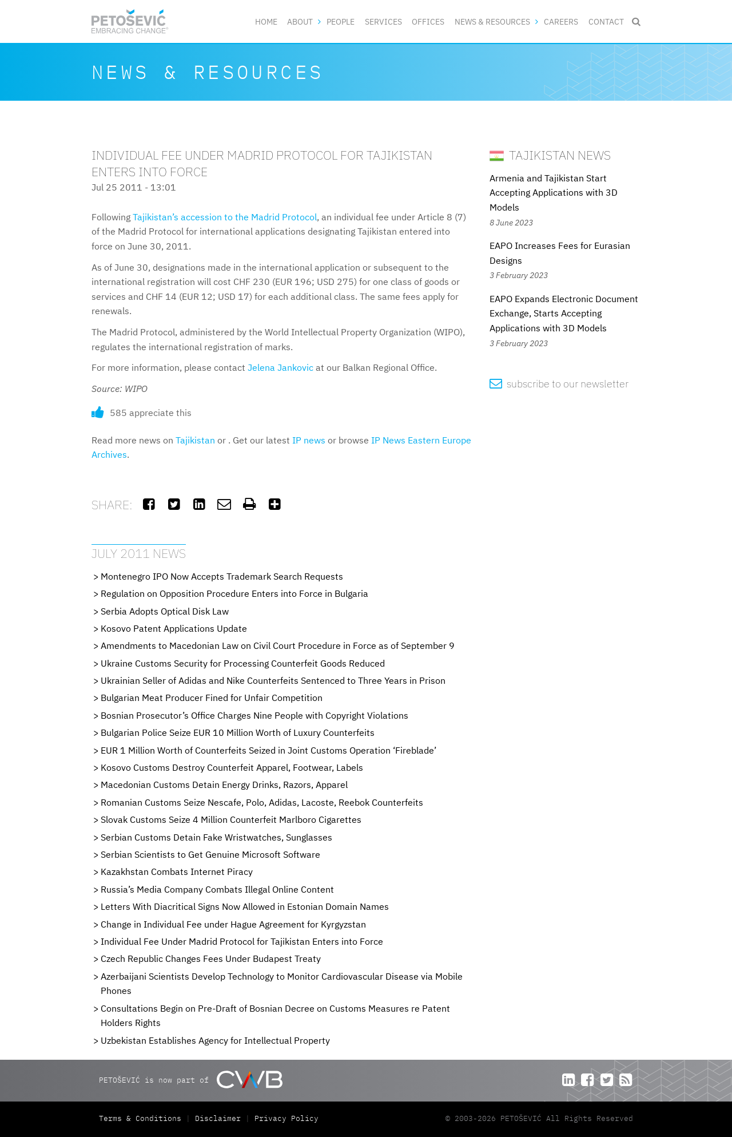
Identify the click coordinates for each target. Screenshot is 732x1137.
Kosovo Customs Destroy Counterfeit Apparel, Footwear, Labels (232, 767)
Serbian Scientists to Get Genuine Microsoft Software (210, 854)
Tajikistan (195, 440)
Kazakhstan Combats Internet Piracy (177, 871)
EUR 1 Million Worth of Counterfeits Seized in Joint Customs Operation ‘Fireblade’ (268, 750)
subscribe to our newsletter (559, 383)
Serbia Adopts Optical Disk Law (165, 611)
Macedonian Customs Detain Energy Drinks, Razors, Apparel (224, 784)
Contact (606, 21)
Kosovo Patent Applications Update (174, 628)
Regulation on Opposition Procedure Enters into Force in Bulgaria (234, 593)
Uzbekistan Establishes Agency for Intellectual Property (215, 1040)
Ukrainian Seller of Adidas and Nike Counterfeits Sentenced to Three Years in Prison (273, 680)
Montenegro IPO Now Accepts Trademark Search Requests (222, 576)
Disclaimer (218, 1118)
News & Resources (492, 21)
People (341, 21)
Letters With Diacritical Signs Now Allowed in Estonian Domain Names (245, 906)
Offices (428, 21)
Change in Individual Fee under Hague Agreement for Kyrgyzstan (233, 924)
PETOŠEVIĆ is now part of (191, 1079)
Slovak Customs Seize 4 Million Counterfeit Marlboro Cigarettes (231, 819)
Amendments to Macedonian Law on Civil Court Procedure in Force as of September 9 (278, 645)
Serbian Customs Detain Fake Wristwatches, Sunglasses (216, 837)
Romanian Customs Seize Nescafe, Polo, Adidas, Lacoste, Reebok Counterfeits (262, 802)
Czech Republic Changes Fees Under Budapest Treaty (211, 958)
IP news (308, 440)
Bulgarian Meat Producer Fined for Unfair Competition (212, 697)
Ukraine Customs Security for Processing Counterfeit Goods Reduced (243, 663)
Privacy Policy (286, 1118)
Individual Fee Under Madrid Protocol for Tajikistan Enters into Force (242, 941)
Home (266, 21)
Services (383, 21)
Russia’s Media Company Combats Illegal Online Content (217, 889)
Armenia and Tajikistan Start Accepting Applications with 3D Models (554, 192)
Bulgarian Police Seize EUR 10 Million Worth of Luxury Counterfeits (238, 732)
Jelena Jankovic (280, 367)
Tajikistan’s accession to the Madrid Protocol (225, 217)
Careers (561, 21)
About (300, 21)
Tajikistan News (550, 154)
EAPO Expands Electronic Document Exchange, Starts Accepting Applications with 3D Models (564, 313)
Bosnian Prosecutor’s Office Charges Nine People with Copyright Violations (254, 715)
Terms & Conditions (142, 1118)
